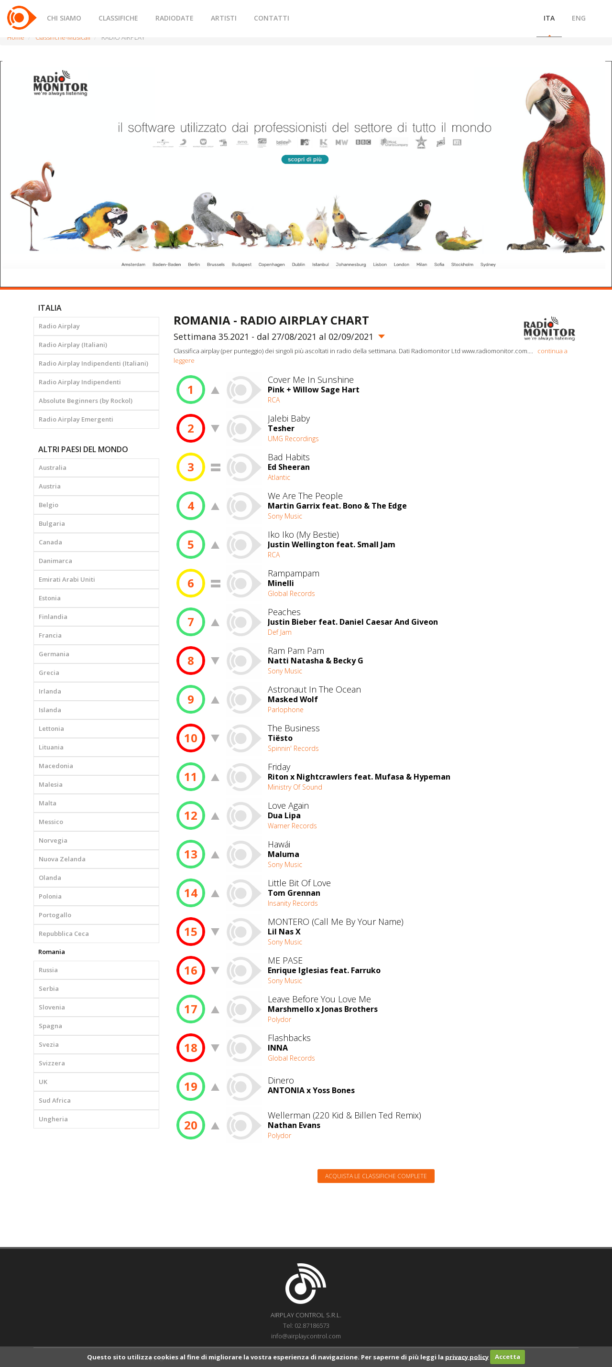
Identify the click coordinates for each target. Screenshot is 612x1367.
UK (43, 1081)
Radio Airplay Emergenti (76, 419)
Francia (50, 635)
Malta (47, 803)
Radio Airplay (59, 326)
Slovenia (52, 1007)
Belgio (48, 504)
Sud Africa (55, 1100)
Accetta (507, 1356)
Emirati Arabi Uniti (67, 579)
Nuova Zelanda (62, 859)
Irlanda (50, 691)
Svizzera (52, 1063)
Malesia (51, 784)
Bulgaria (52, 523)
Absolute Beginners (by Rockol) (85, 400)
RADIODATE (174, 17)
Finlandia (53, 616)
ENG (579, 17)
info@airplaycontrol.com (306, 1336)
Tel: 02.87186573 (306, 1325)
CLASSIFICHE (118, 17)
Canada (50, 542)
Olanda (50, 877)
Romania (51, 951)
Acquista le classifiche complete (376, 1176)
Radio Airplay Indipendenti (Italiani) (93, 363)
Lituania (51, 747)
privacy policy (467, 1356)
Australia (52, 467)
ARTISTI (224, 17)
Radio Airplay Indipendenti (80, 382)
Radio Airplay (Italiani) (73, 344)
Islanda (50, 709)
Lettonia (51, 728)
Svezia (49, 1044)
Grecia (49, 672)
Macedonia (56, 765)
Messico (51, 821)
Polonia (50, 896)
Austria (50, 486)
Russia (48, 970)
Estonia (50, 598)
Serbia (49, 988)
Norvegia (53, 840)
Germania (54, 654)
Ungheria (53, 1119)
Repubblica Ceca (64, 933)
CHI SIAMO (64, 17)
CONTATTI (271, 17)
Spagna (50, 1025)
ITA (549, 17)
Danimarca (55, 560)
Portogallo (55, 915)
